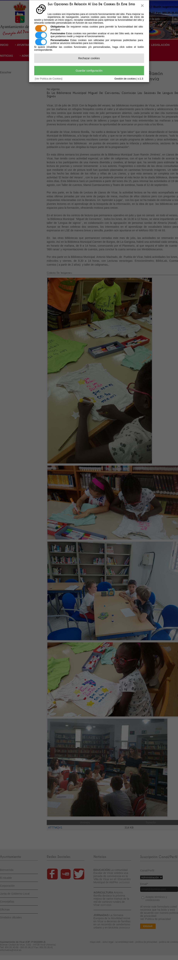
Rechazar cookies (89, 58)
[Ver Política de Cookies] (48, 78)
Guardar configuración (89, 70)
